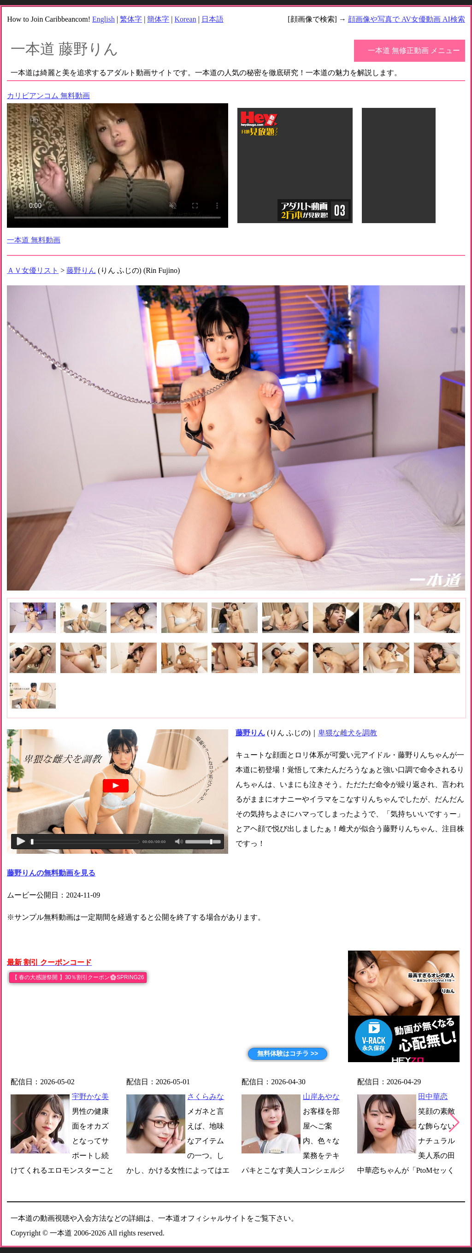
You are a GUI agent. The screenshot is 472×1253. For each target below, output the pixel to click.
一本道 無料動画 (33, 240)
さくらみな (205, 1096)
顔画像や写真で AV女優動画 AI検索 (406, 19)
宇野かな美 (90, 1096)
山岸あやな (321, 1096)
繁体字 (131, 19)
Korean (185, 19)
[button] (454, 1122)
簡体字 (158, 19)
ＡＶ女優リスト (33, 270)
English (103, 19)
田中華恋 (433, 1096)
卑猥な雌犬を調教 (347, 733)
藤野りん (81, 270)
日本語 (212, 19)
